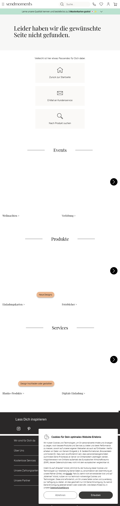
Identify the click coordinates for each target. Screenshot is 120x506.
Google (69, 473)
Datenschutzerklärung (59, 487)
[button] (94, 4)
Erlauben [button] (96, 495)
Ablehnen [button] (60, 495)
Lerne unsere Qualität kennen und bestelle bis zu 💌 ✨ (59, 11)
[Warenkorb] (115, 4)
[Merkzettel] (101, 4)
